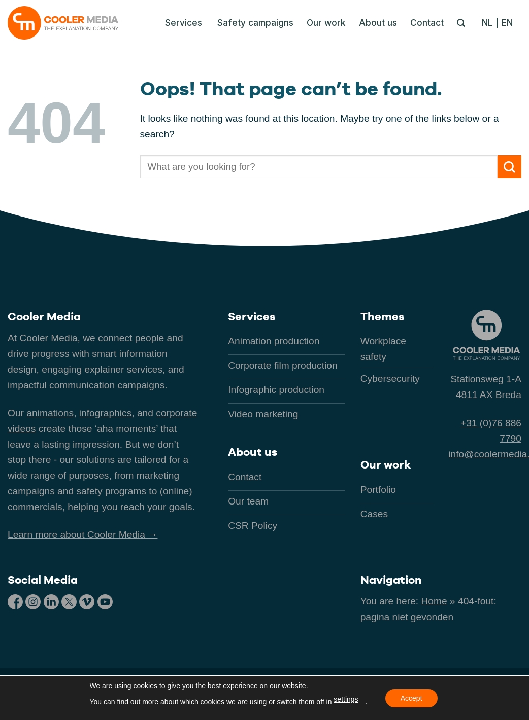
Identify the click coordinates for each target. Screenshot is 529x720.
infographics (105, 413)
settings (346, 699)
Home (434, 601)
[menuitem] (490, 23)
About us (378, 22)
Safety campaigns (255, 22)
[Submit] (509, 167)
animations (50, 413)
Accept (411, 698)
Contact (427, 22)
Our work (326, 22)
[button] (180, 22)
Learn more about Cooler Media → (82, 534)
